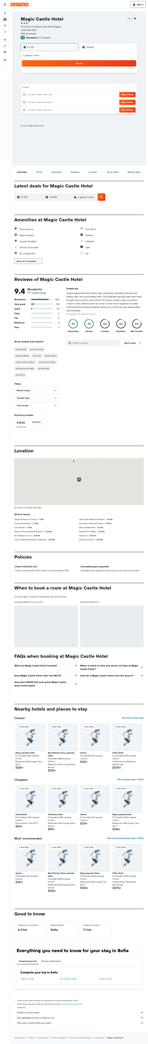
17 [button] (28, 94)
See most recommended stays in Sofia (125, 838)
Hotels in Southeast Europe (80, 1038)
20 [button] (48, 94)
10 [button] (27, 88)
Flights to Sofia (27, 978)
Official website (28, 33)
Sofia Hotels (99, 1038)
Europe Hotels (43, 1038)
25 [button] (34, 101)
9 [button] (69, 81)
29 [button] (62, 101)
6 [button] (48, 81)
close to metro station (25, 362)
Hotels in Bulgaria (59, 1038)
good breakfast (22, 355)
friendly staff (20, 349)
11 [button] (34, 88)
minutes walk (43, 368)
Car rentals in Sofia (68, 978)
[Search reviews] (95, 343)
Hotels (31, 1038)
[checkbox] (28, 424)
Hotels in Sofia (105, 978)
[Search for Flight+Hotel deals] (5, 31)
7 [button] (55, 81)
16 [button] (69, 88)
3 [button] (27, 81)
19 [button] (41, 94)
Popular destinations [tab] (51, 961)
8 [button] (62, 81)
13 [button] (48, 88)
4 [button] (34, 81)
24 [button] (27, 101)
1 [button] (62, 74)
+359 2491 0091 (29, 30)
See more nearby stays (133, 717)
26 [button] (41, 101)
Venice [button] (83, 753)
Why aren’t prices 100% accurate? (80, 1023)
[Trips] (5, 60)
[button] (5, 4)
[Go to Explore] (5, 40)
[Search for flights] (5, 13)
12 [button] (41, 88)
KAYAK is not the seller (80, 1012)
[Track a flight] (5, 46)
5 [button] (41, 81)
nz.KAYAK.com (19, 1038)
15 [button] (62, 88)
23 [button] (69, 94)
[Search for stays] (5, 19)
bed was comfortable (24, 368)
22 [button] (62, 94)
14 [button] (55, 88)
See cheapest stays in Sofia (130, 779)
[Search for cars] (5, 25)
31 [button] (28, 108)
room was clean (37, 349)
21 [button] (55, 94)
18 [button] (35, 94)
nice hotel (36, 355)
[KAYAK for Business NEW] (5, 52)
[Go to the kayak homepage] (19, 4)
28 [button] (55, 101)
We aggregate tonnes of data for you (80, 1017)
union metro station (47, 362)
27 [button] (48, 101)
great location (51, 355)
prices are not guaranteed (72, 1004)
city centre (20, 375)
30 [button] (69, 101)
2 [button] (69, 74)
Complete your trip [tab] (28, 961)
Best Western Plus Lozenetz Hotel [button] (61, 754)
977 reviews (44, 37)
